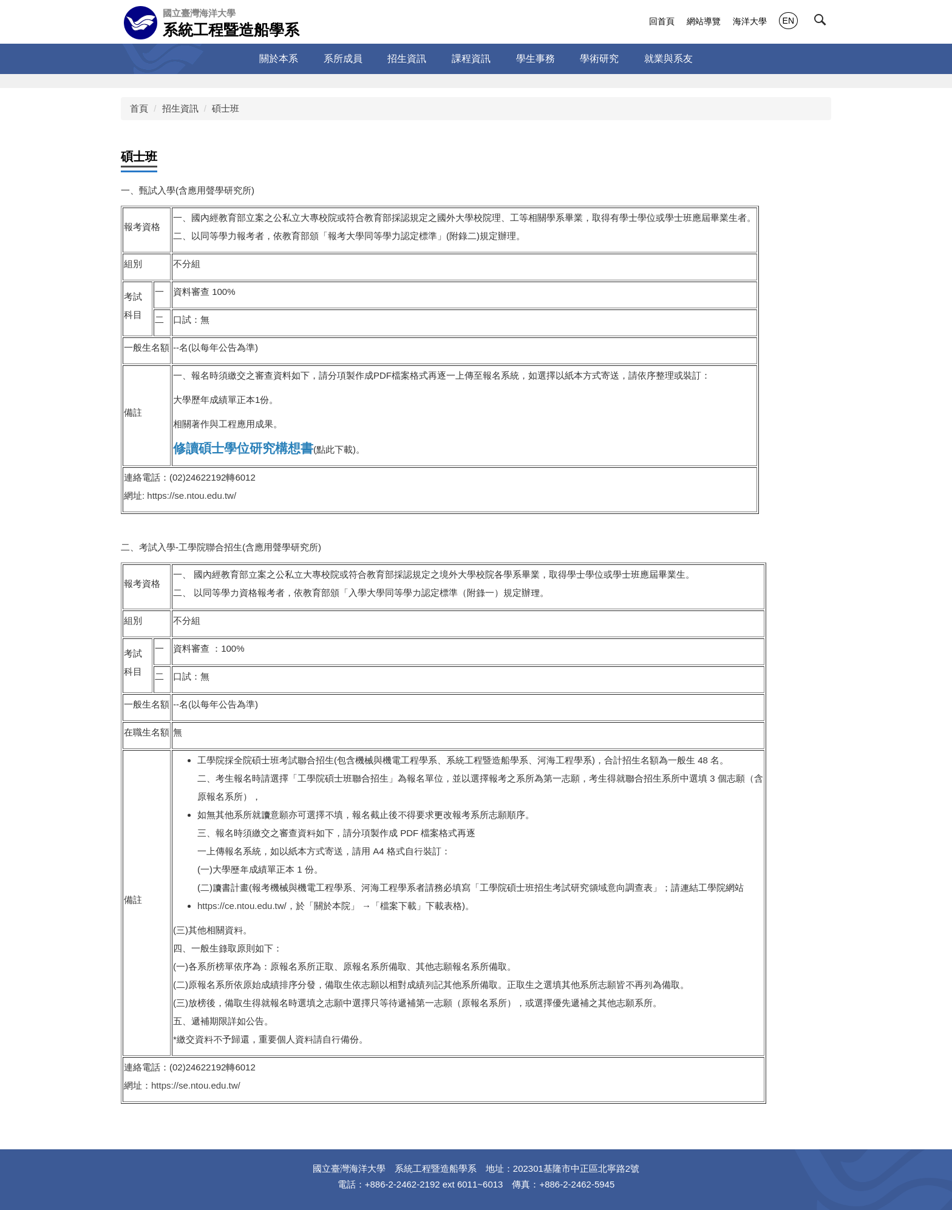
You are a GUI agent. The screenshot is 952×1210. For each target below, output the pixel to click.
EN (788, 20)
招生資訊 (180, 108)
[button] (822, 22)
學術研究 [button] (599, 58)
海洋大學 (750, 21)
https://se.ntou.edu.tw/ (191, 495)
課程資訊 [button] (471, 58)
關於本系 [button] (278, 58)
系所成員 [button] (343, 58)
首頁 (139, 108)
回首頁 (662, 21)
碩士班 (225, 108)
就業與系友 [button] (668, 58)
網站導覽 (704, 21)
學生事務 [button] (535, 58)
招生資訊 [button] (406, 58)
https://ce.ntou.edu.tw (240, 906)
